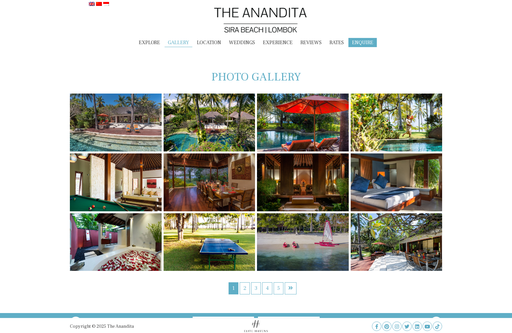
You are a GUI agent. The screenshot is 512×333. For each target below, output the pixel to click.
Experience (278, 42)
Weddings (242, 42)
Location (209, 42)
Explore (149, 42)
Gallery (178, 42)
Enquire (362, 42)
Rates (336, 42)
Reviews (311, 42)
